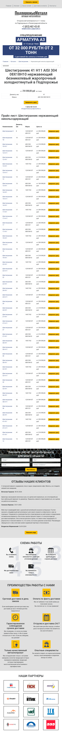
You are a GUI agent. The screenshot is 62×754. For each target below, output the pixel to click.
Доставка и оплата (40, 6)
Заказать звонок (31, 2)
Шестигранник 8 (8, 131)
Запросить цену (31, 102)
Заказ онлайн (26, 6)
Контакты (53, 6)
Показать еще (31, 532)
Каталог (17, 6)
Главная (8, 6)
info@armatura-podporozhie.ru (31, 28)
